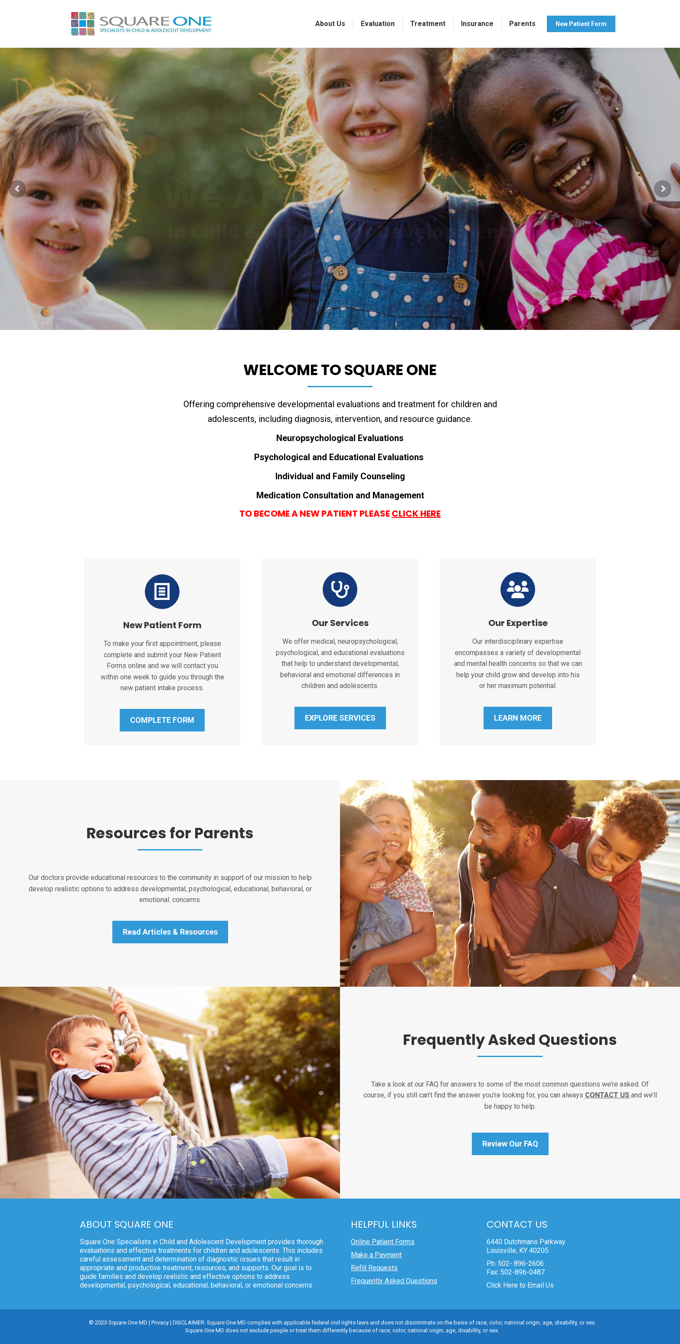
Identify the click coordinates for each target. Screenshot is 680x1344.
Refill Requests (374, 1268)
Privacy (160, 1322)
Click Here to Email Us (520, 1285)
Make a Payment (376, 1255)
